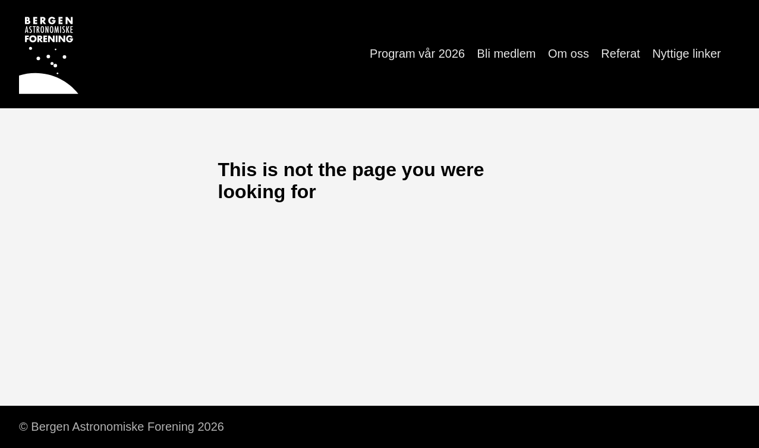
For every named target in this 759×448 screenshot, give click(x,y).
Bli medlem (506, 53)
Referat (620, 53)
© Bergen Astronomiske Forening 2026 (121, 426)
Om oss (568, 53)
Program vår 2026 (417, 53)
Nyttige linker (686, 53)
